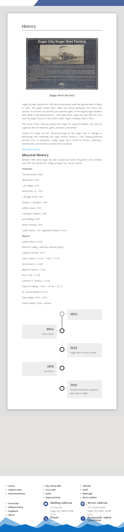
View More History (31, 149)
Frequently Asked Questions (99, 519)
